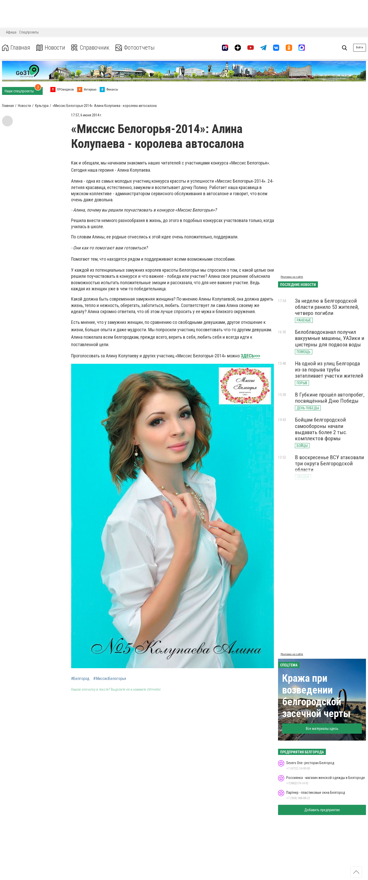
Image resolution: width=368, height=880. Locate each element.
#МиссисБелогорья (109, 678)
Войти (359, 47)
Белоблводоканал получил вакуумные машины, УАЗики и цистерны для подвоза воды (329, 338)
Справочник (90, 47)
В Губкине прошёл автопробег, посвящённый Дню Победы (329, 398)
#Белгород (80, 678)
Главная (16, 47)
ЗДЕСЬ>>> (250, 355)
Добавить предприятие (322, 810)
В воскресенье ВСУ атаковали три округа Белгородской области (329, 463)
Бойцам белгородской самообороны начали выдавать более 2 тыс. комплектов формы (321, 429)
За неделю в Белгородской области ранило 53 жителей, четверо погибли (327, 307)
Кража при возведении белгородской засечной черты (316, 696)
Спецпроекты (29, 32)
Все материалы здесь (322, 729)
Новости (50, 47)
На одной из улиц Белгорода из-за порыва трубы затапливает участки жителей (329, 369)
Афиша (11, 32)
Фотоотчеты (135, 47)
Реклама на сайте (292, 277)
